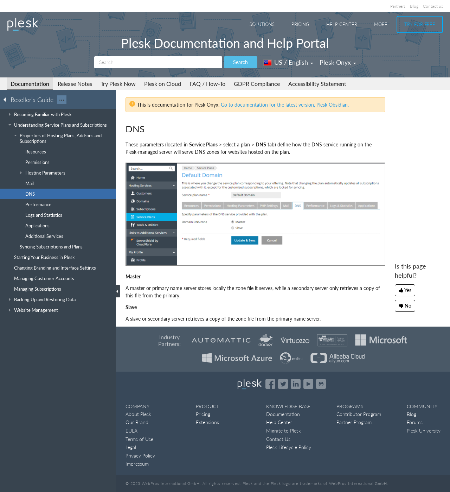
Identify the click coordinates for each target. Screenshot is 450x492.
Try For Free (419, 24)
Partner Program (354, 422)
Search (240, 62)
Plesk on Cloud (162, 83)
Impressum (137, 464)
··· (61, 99)
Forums (415, 422)
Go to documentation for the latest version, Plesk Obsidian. (285, 105)
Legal (131, 447)
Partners (397, 6)
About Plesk (138, 414)
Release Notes (75, 83)
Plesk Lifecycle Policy (288, 447)
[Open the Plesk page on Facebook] (270, 384)
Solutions (262, 24)
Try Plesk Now (118, 83)
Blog (414, 6)
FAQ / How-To (207, 83)
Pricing (300, 24)
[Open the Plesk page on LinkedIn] (296, 384)
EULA (131, 431)
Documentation (30, 83)
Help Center (341, 24)
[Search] (158, 62)
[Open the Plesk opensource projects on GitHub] (321, 384)
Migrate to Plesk (283, 431)
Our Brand (137, 422)
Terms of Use (139, 439)
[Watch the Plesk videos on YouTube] (308, 384)
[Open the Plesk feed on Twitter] (283, 384)
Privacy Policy (140, 456)
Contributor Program (358, 414)
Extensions (207, 422)
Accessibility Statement (317, 83)
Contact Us (278, 439)
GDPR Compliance (257, 83)
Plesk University (424, 431)
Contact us (433, 6)
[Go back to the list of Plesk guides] (7, 99)
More (380, 24)
